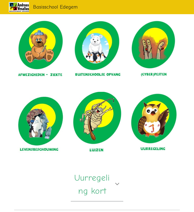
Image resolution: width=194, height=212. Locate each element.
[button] (117, 184)
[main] (97, 184)
